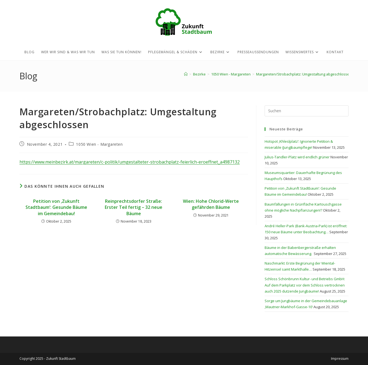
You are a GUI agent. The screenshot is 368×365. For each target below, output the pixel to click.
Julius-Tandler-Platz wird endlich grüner (297, 157)
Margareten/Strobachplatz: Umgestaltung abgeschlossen (304, 74)
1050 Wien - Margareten (99, 144)
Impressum (340, 358)
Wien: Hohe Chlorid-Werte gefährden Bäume (211, 204)
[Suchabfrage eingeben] (307, 110)
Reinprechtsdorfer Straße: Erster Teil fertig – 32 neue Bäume (133, 207)
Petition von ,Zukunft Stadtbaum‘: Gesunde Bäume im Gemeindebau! (56, 207)
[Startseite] (186, 74)
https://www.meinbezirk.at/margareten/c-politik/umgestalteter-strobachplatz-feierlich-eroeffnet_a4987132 (129, 162)
